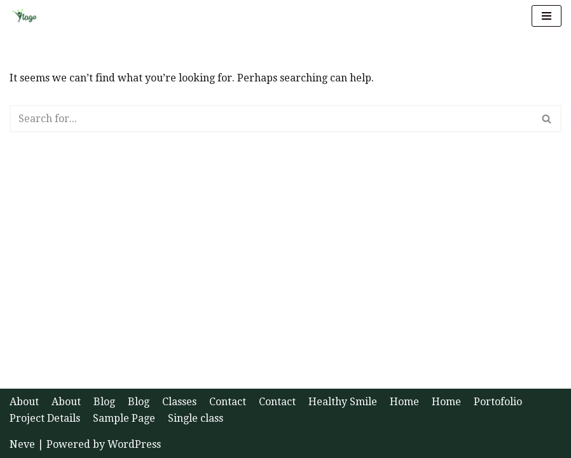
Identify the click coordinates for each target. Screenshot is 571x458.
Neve (22, 444)
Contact (227, 402)
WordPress (134, 444)
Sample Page (124, 418)
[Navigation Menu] (546, 16)
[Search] (271, 118)
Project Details (45, 418)
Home (404, 402)
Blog (104, 402)
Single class (195, 418)
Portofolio (498, 402)
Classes (179, 402)
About (24, 402)
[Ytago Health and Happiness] (28, 16)
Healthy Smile (342, 402)
